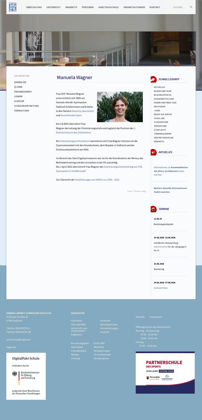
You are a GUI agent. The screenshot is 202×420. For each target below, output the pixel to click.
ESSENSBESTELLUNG (164, 98)
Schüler (19, 101)
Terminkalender (162, 133)
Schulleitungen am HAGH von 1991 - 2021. (97, 179)
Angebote (71, 7)
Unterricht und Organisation (79, 329)
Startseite (160, 129)
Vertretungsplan (163, 137)
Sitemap (75, 358)
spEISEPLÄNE (160, 126)
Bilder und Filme (162, 91)
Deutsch (76, 111)
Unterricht (54, 7)
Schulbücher (161, 122)
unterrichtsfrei (161, 246)
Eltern (18, 86)
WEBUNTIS (159, 141)
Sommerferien (161, 287)
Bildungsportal (163, 94)
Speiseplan (77, 347)
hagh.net (11, 347)
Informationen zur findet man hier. (171, 171)
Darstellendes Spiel (70, 115)
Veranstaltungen (134, 7)
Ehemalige (20, 82)
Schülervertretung (26, 105)
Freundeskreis (23, 91)
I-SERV (157, 110)
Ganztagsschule (108, 7)
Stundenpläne (101, 358)
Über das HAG (34, 7)
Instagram (159, 106)
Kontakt (155, 7)
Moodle (75, 354)
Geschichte (88, 111)
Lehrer (18, 96)
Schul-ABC (99, 343)
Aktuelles (159, 87)
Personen (88, 7)
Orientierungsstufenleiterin (75, 141)
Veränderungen (102, 350)
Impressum (156, 316)
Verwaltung (21, 110)
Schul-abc (159, 118)
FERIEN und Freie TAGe (165, 102)
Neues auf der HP (163, 114)
